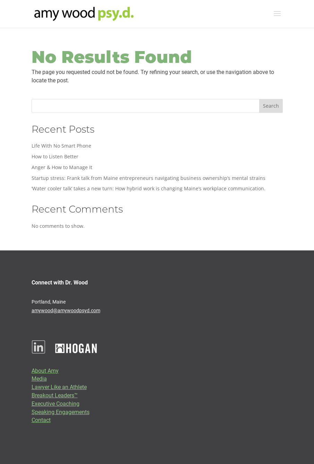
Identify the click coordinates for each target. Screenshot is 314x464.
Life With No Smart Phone (61, 145)
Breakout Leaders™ (55, 395)
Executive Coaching (55, 403)
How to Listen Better (55, 156)
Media (39, 378)
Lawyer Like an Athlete (59, 386)
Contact (41, 419)
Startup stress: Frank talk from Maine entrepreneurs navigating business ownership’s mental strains (148, 178)
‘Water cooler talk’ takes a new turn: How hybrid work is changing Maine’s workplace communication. (148, 188)
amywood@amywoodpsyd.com (66, 310)
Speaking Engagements (61, 411)
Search (271, 105)
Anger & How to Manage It (62, 167)
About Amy (45, 370)
